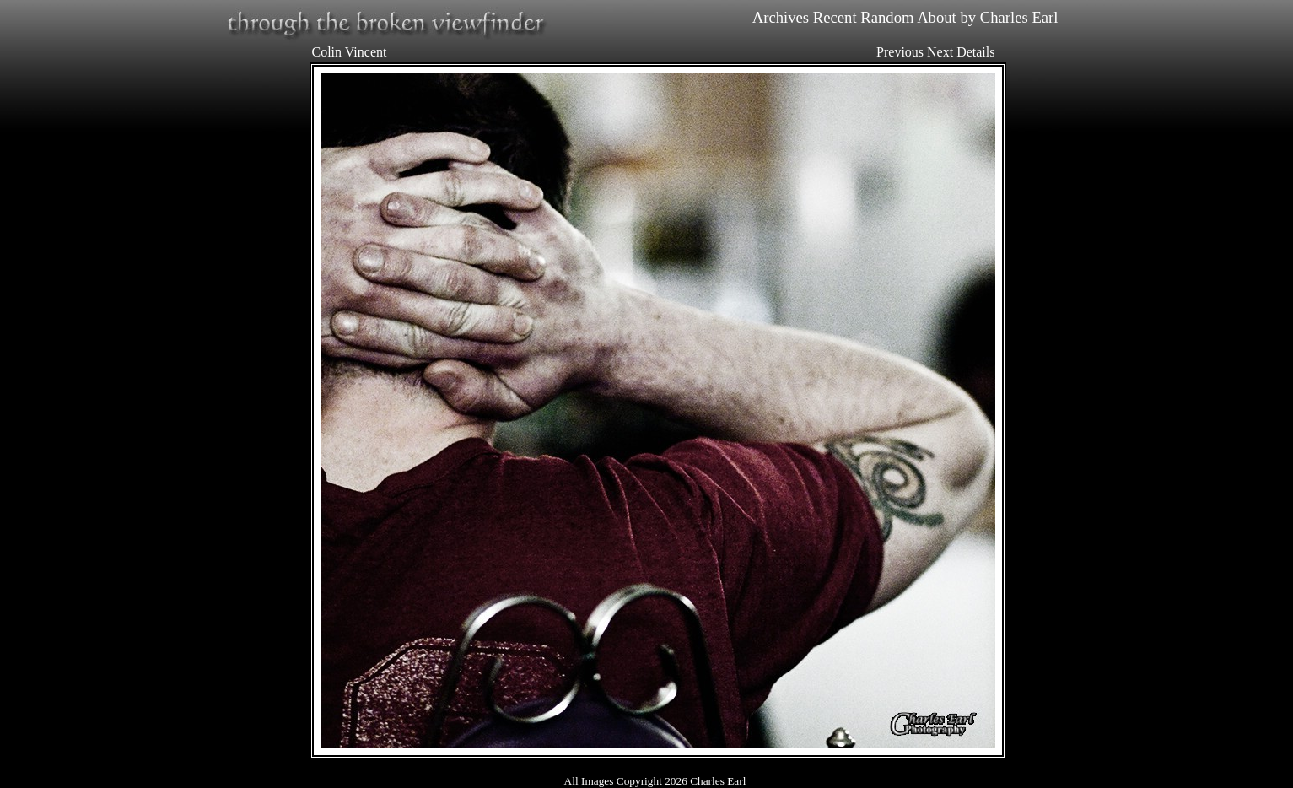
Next (940, 52)
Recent (835, 17)
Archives (780, 17)
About (936, 17)
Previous (900, 52)
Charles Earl (1019, 17)
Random (886, 17)
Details (975, 52)
